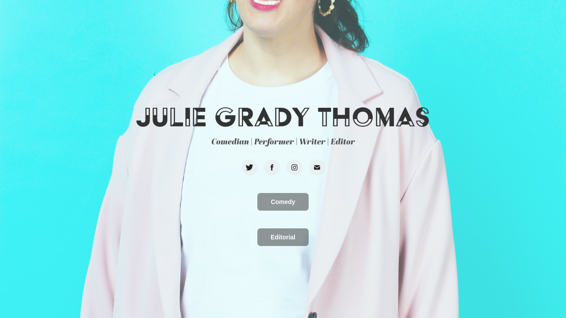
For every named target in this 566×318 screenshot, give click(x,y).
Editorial (283, 237)
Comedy (283, 201)
